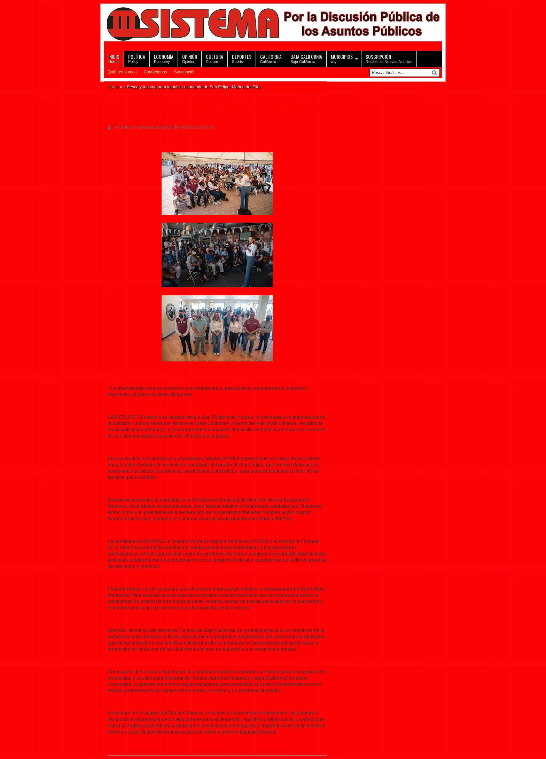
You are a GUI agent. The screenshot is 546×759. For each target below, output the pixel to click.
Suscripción (185, 72)
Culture (214, 58)
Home (113, 58)
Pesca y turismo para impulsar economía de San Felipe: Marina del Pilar (215, 111)
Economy (163, 58)
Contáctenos (155, 72)
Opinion (189, 58)
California (271, 58)
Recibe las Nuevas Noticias (389, 58)
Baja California (306, 58)
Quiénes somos (122, 72)
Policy (136, 58)
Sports (241, 58)
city (342, 58)
